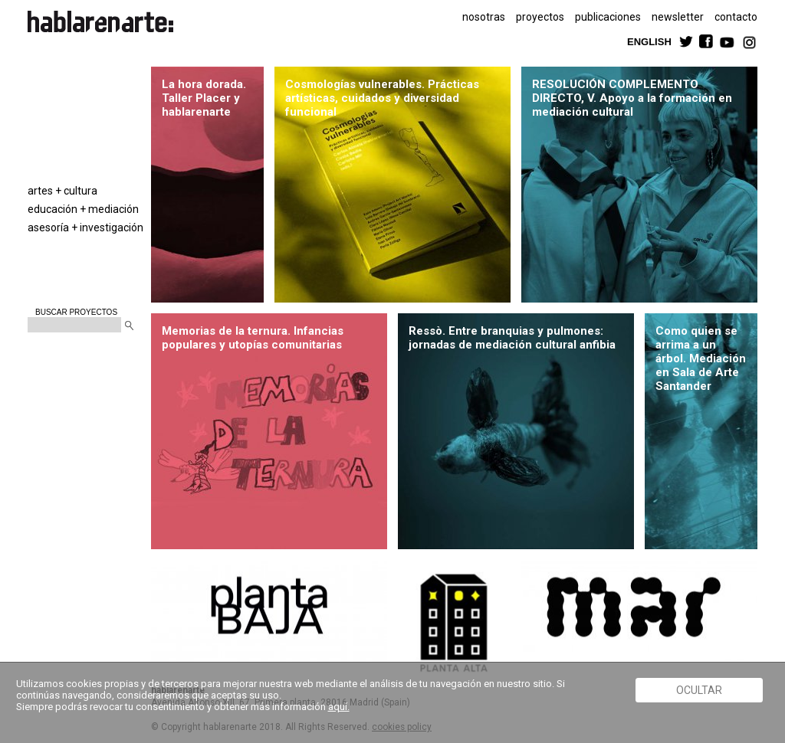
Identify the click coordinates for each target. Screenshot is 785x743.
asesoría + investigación (85, 227)
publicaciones (608, 17)
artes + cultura (62, 191)
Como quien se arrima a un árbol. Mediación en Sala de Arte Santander (700, 358)
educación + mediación (83, 209)
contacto (735, 17)
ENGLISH (649, 41)
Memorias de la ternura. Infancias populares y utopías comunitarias (252, 338)
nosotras (483, 17)
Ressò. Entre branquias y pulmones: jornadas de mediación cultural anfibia (513, 338)
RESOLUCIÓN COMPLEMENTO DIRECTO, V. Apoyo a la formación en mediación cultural (632, 98)
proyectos (540, 17)
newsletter (678, 17)
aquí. (339, 706)
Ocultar (699, 690)
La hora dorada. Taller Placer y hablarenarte (204, 98)
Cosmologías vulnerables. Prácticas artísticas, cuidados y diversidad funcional (382, 98)
